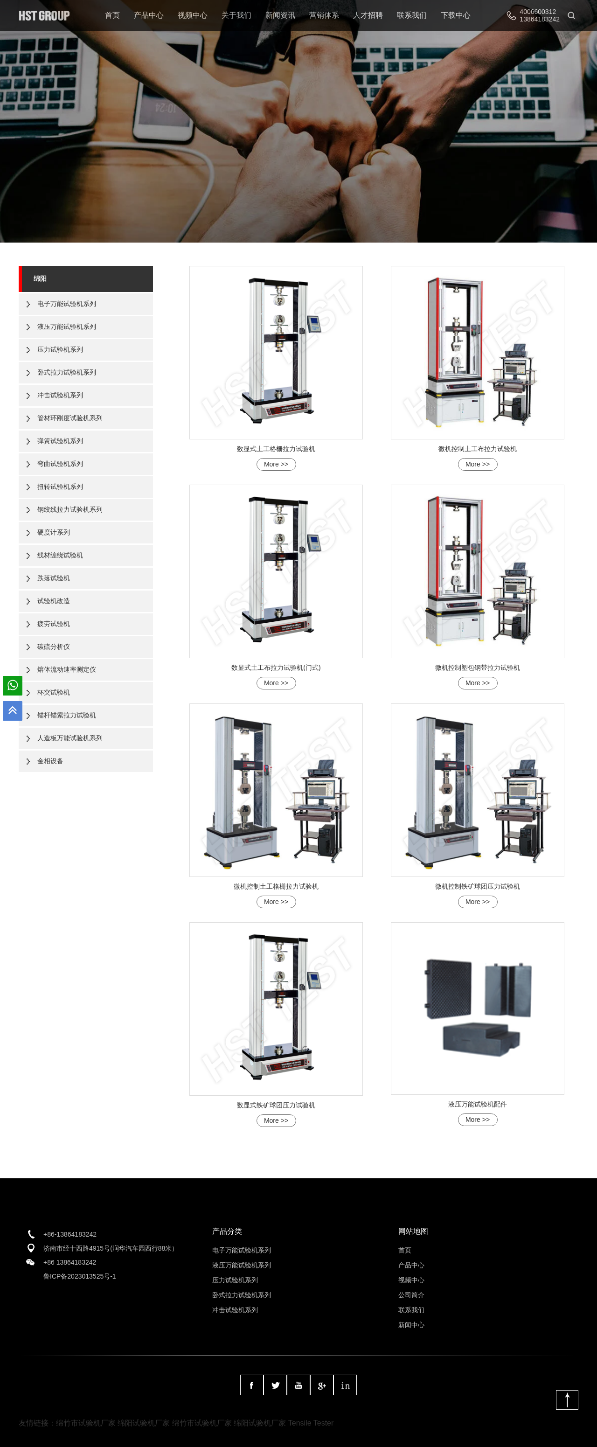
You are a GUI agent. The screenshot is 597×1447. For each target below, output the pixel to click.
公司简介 (411, 1295)
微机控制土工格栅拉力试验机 (276, 886)
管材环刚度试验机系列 (70, 418)
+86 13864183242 (69, 1262)
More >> (276, 464)
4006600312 (538, 11)
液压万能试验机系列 (66, 326)
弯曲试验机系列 (60, 463)
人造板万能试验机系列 (70, 738)
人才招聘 (368, 15)
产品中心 (149, 15)
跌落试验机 (53, 578)
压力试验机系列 (60, 349)
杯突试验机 (53, 692)
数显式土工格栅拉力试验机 (276, 448)
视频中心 (193, 15)
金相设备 (50, 761)
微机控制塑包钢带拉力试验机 (477, 667)
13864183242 (540, 19)
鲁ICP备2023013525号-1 (79, 1276)
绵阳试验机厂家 (144, 1423)
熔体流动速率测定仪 (66, 669)
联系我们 (412, 15)
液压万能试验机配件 (477, 1104)
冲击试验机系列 (60, 395)
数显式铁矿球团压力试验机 (276, 1105)
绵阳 (40, 278)
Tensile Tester (311, 1423)
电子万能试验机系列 (66, 303)
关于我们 (236, 15)
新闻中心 (411, 1325)
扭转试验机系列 (60, 486)
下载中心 (456, 15)
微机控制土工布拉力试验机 (477, 448)
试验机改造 (53, 601)
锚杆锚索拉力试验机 (66, 715)
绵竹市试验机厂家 (86, 1423)
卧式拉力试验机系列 (66, 372)
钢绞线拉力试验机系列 (70, 509)
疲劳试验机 (53, 623)
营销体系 (324, 15)
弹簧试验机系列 (60, 441)
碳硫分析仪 (53, 646)
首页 (112, 15)
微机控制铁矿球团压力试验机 (477, 886)
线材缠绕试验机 (60, 555)
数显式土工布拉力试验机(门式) (275, 667)
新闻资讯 (280, 15)
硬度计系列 (53, 532)
